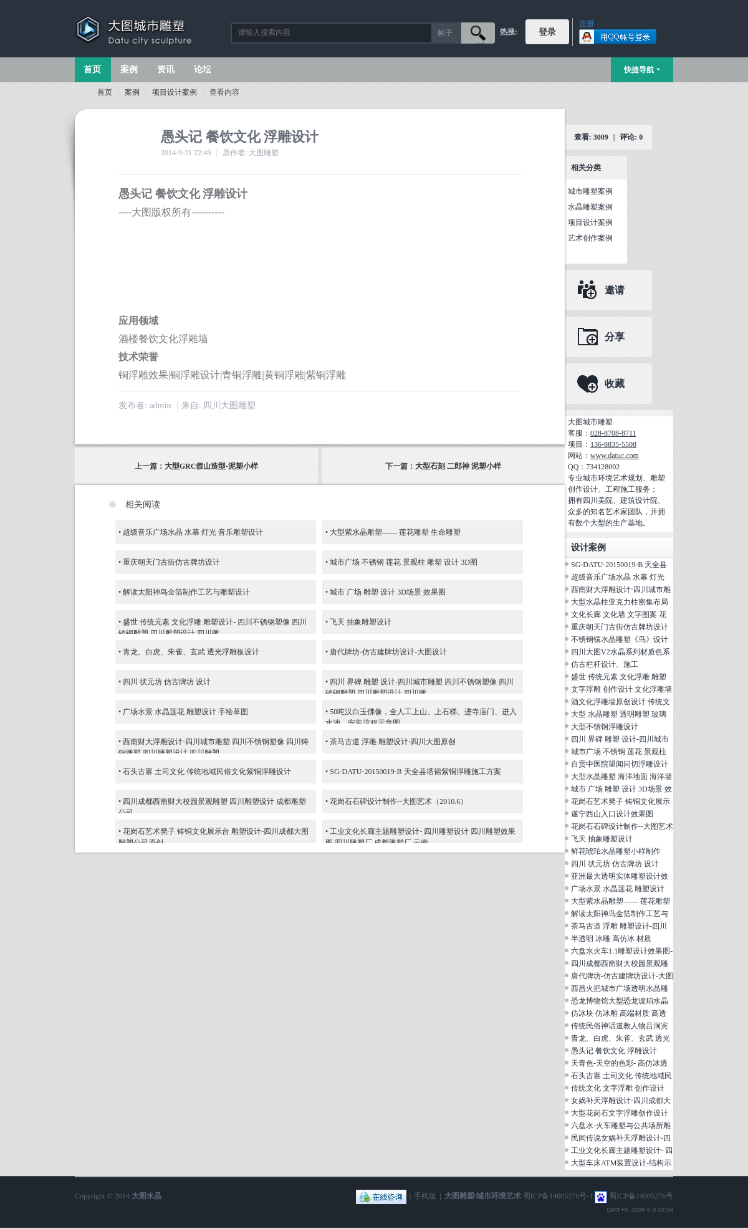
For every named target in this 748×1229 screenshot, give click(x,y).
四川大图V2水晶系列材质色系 (620, 652)
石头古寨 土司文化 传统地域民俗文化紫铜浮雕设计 (207, 771)
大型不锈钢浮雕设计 (604, 726)
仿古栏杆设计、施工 (604, 664)
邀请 (615, 290)
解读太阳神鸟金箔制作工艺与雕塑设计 (186, 592)
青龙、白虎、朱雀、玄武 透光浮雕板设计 (191, 652)
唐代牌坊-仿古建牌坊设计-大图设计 (388, 652)
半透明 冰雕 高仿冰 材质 (611, 938)
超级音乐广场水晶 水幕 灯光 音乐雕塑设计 (193, 532)
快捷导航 (639, 69)
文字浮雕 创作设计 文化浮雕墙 (621, 689)
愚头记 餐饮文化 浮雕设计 (614, 1050)
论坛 (202, 69)
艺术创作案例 (590, 238)
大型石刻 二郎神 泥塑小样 (458, 466)
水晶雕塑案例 (590, 207)
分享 (615, 337)
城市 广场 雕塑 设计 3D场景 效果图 (388, 592)
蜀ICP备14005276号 (641, 1196)
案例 (129, 69)
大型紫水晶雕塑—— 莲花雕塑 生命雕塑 (395, 532)
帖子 (445, 33)
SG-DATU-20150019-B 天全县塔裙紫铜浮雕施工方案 (415, 771)
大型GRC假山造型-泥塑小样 (212, 466)
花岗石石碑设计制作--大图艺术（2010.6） (398, 801)
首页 (92, 69)
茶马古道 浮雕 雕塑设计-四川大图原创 (393, 741)
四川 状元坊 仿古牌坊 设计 (167, 681)
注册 (586, 23)
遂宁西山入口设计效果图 (612, 814)
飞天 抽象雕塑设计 (360, 622)
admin (160, 405)
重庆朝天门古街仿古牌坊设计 (171, 562)
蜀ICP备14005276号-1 (558, 1196)
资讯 (166, 69)
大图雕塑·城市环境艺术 (482, 1196)
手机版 (425, 1196)
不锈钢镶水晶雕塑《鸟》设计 (619, 639)
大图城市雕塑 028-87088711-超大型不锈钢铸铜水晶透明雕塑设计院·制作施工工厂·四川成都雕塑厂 (80, 93)
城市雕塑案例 (590, 191)
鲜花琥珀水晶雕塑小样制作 (616, 851)
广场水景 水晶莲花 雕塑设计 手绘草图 (185, 711)
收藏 (615, 383)
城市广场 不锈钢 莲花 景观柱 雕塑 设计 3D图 (403, 562)
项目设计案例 (174, 92)
